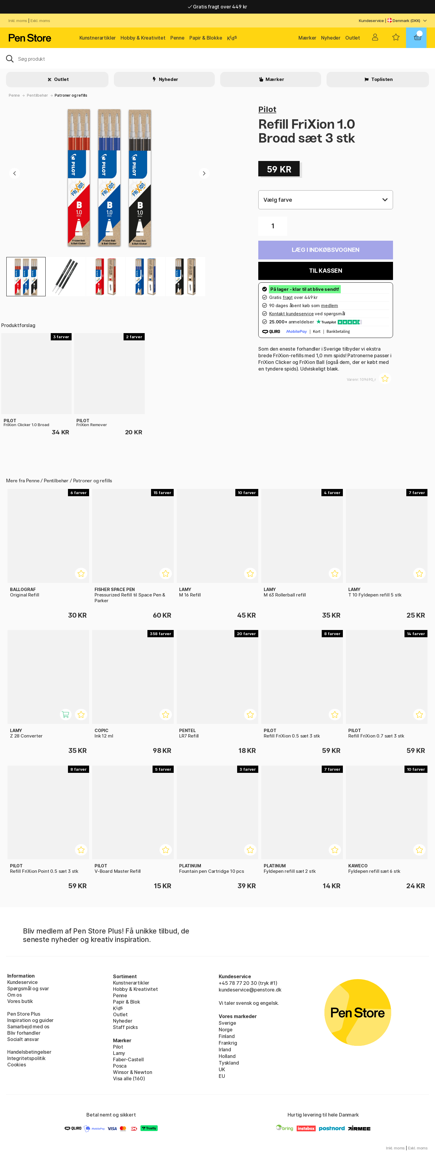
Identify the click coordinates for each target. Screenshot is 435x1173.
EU (222, 1076)
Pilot (267, 109)
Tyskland (229, 1063)
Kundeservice (371, 20)
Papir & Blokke (205, 38)
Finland (227, 1036)
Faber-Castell (128, 1059)
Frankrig (228, 1043)
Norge (226, 1030)
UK (222, 1069)
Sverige (227, 1023)
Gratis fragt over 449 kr (217, 7)
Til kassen (325, 270)
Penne (177, 38)
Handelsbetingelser (29, 1052)
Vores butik (20, 1001)
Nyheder (330, 38)
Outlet (352, 38)
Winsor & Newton (132, 1072)
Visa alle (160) (129, 1078)
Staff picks (125, 1027)
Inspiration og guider (30, 1020)
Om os (14, 995)
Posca (120, 1066)
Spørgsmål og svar (28, 988)
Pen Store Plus (23, 1014)
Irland (225, 1049)
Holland (227, 1056)
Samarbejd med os (28, 1027)
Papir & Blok (126, 1002)
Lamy (119, 1053)
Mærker (307, 38)
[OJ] (217, 58)
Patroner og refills (71, 95)
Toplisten (381, 79)
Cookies (16, 1065)
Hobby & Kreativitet (143, 38)
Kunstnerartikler (97, 38)
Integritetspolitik (26, 1058)
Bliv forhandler (23, 1033)
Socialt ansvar (23, 1039)
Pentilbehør (37, 95)
